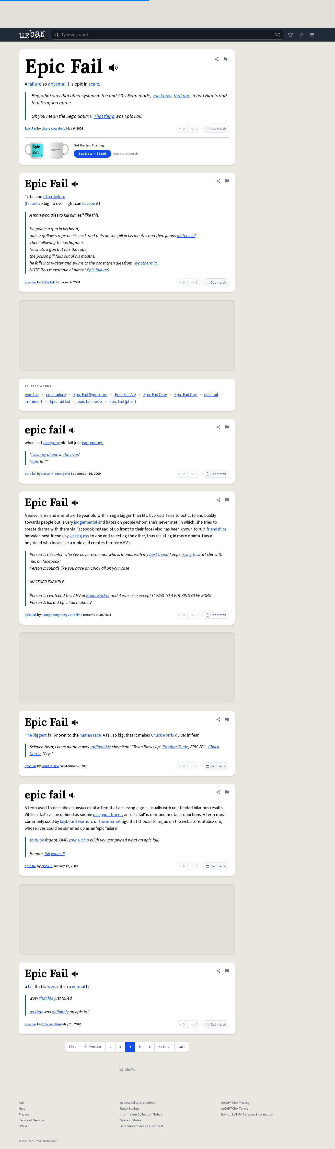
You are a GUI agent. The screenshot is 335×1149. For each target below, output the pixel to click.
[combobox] (167, 35)
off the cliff (186, 236)
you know (162, 95)
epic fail (32, 395)
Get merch (216, 128)
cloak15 (47, 866)
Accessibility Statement (137, 1102)
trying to (188, 555)
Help (22, 1108)
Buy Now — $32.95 (92, 153)
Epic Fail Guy (185, 395)
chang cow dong (54, 128)
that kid (46, 998)
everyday (51, 443)
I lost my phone (44, 455)
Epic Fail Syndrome (90, 395)
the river (70, 455)
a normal (77, 986)
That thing (104, 116)
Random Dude (175, 747)
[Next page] (165, 1047)
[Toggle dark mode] (301, 34)
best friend (159, 555)
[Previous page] (93, 1047)
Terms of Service (31, 1120)
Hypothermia (145, 263)
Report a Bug (129, 1108)
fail (31, 986)
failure (34, 84)
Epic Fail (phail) (122, 401)
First (72, 1046)
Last (182, 1046)
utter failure (54, 197)
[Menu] (312, 34)
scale (94, 84)
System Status (130, 1120)
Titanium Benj (52, 1024)
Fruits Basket (98, 596)
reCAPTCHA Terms (234, 1108)
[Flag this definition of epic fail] (227, 427)
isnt (85, 443)
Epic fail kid (60, 401)
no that (36, 1012)
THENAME (49, 282)
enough (97, 443)
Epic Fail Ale (125, 395)
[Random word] (277, 35)
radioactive (100, 747)
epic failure (56, 395)
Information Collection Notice (141, 1114)
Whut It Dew (50, 766)
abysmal (57, 84)
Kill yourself (55, 854)
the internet (110, 821)
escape (88, 203)
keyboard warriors (76, 821)
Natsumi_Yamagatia (55, 473)
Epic (35, 461)
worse (52, 986)
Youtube (37, 840)
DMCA (23, 1126)
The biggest (36, 735)
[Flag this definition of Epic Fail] (225, 59)
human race (90, 735)
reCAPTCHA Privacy (235, 1102)
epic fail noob (90, 401)
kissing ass (79, 536)
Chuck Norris (162, 735)
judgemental (85, 522)
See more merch (125, 153)
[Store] (290, 34)
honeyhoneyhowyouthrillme (62, 614)
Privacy (24, 1114)
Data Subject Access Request (141, 1126)
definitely (60, 1012)
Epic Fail (30, 128)
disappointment (107, 815)
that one (182, 95)
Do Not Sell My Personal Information (247, 1114)
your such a (79, 840)
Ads (21, 1102)
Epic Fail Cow (155, 395)
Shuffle (126, 1069)
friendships (217, 529)
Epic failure (97, 270)
